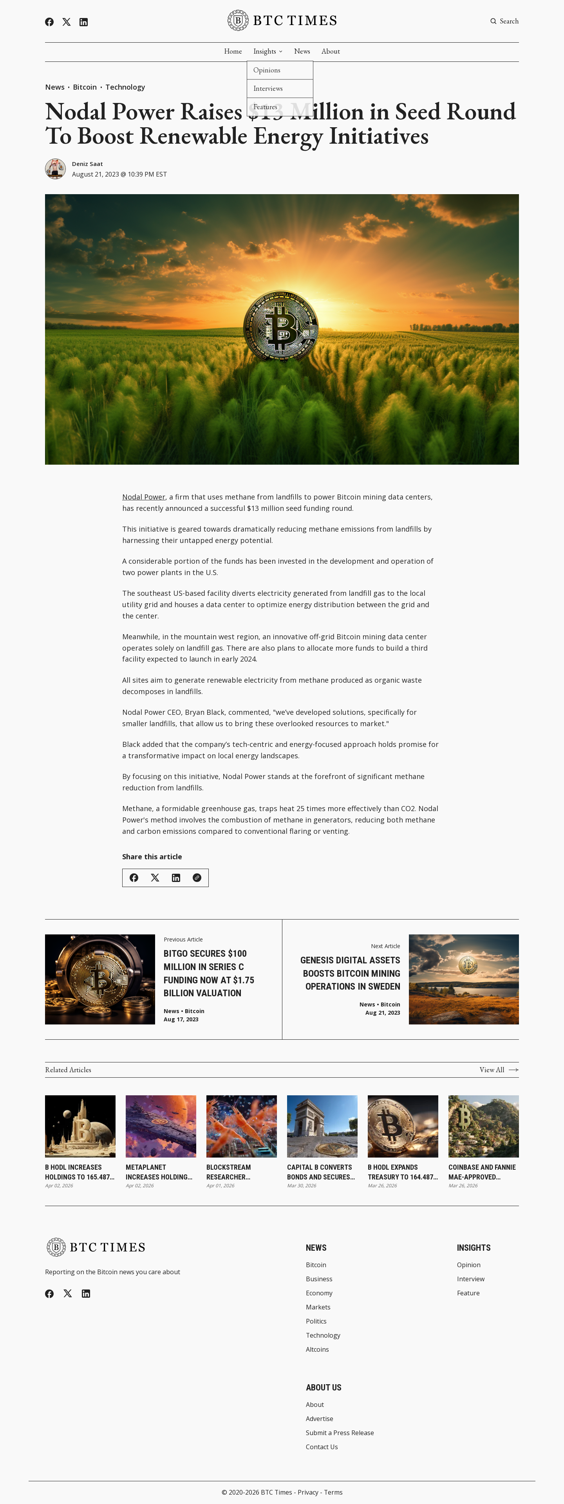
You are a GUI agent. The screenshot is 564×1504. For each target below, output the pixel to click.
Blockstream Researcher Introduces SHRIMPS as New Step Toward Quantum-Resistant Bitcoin (239, 1172)
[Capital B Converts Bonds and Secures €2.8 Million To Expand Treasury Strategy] (322, 1126)
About (331, 51)
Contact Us (322, 1447)
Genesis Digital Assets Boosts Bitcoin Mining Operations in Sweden (350, 973)
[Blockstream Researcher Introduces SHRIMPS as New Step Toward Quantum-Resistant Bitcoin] (241, 1126)
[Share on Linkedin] (176, 878)
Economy (319, 1293)
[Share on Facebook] (134, 877)
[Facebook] (49, 22)
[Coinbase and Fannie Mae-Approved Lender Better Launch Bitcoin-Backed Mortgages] (483, 1126)
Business (319, 1279)
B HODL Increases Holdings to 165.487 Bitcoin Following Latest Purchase (77, 1172)
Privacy (308, 1492)
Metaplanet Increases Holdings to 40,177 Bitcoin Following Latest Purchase (159, 1172)
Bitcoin (86, 87)
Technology (125, 87)
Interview (470, 1279)
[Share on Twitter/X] (155, 878)
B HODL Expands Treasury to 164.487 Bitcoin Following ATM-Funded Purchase (400, 1172)
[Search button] (504, 21)
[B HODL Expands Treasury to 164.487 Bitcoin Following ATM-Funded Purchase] (403, 1126)
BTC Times (276, 1492)
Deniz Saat (87, 164)
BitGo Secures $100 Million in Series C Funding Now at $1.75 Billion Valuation (209, 973)
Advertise (319, 1419)
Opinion (469, 1265)
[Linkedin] (84, 22)
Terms (333, 1492)
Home (233, 51)
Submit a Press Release (340, 1433)
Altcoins (317, 1350)
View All (499, 1069)
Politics (316, 1321)
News (302, 51)
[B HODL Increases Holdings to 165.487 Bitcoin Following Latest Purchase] (80, 1126)
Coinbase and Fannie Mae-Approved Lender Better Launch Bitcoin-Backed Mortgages (482, 1172)
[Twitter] (66, 22)
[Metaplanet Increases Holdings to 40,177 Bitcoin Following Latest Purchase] (161, 1126)
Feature (468, 1293)
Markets (318, 1307)
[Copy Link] (197, 877)
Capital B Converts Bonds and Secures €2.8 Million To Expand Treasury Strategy (319, 1172)
